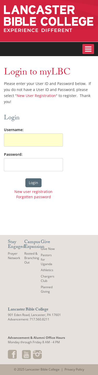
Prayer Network (14, 255)
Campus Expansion (34, 244)
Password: (13, 154)
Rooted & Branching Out (31, 258)
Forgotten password (33, 196)
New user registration (33, 191)
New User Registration (36, 95)
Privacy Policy (74, 369)
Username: (14, 129)
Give (45, 242)
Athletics (47, 270)
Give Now (48, 249)
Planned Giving (47, 289)
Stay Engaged (16, 244)
